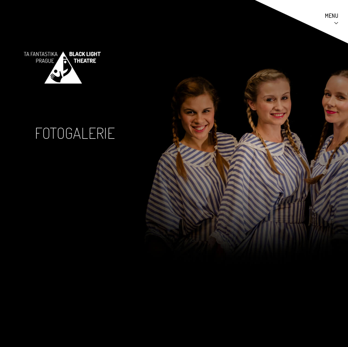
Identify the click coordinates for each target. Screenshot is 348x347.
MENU (331, 15)
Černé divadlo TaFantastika (62, 67)
